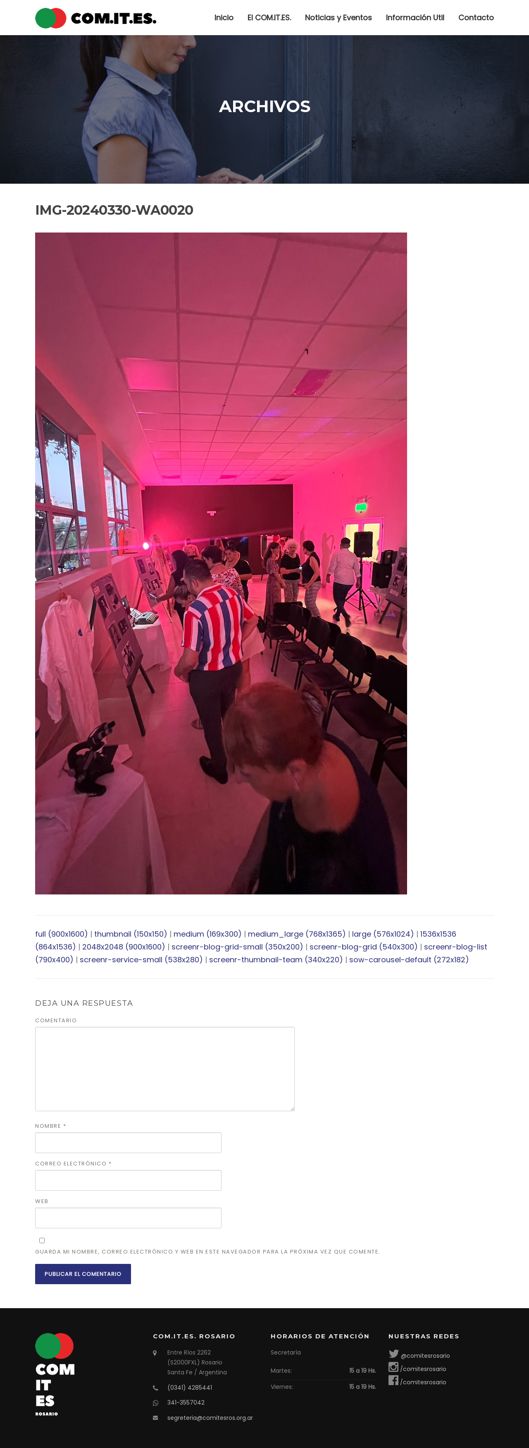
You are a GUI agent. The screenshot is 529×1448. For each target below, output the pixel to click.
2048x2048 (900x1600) (123, 947)
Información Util (415, 17)
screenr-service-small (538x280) (141, 959)
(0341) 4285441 (189, 1387)
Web (42, 1201)
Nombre (50, 1126)
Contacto (476, 17)
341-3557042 (186, 1402)
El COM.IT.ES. (269, 17)
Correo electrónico (73, 1164)
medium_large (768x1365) (297, 934)
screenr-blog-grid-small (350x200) (237, 947)
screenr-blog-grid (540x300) (364, 947)
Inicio (224, 17)
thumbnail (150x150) (130, 934)
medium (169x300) (208, 934)
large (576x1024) (383, 934)
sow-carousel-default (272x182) (409, 959)
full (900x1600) (61, 934)
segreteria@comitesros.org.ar (210, 1418)
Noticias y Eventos (338, 17)
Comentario (56, 1020)
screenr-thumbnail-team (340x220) (276, 959)
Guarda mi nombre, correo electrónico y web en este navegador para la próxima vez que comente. (208, 1252)
